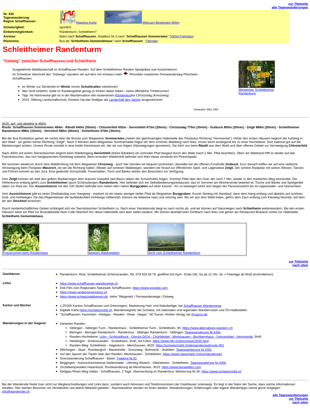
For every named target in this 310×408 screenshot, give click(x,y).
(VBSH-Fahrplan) (182, 36)
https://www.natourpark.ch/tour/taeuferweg (192, 354)
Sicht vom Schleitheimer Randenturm (174, 253)
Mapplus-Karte (86, 22)
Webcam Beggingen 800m (160, 22)
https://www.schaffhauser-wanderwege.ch (89, 283)
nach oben (300, 265)
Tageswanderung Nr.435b (208, 363)
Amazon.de (199, 314)
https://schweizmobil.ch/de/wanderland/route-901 (190, 345)
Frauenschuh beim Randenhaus (25, 253)
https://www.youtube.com (150, 288)
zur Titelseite (298, 4)
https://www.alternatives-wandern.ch (207, 328)
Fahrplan (152, 41)
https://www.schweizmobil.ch (221, 371)
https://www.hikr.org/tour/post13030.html (181, 341)
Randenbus (123, 95)
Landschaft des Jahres (124, 99)
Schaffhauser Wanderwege (202, 306)
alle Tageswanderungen (290, 7)
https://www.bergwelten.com (181, 367)
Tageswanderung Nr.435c (194, 349)
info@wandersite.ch (16, 391)
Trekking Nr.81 (126, 358)
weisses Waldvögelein (104, 253)
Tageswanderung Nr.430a (203, 332)
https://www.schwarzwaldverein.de (84, 296)
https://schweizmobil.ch (96, 310)
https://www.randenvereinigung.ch (83, 292)
